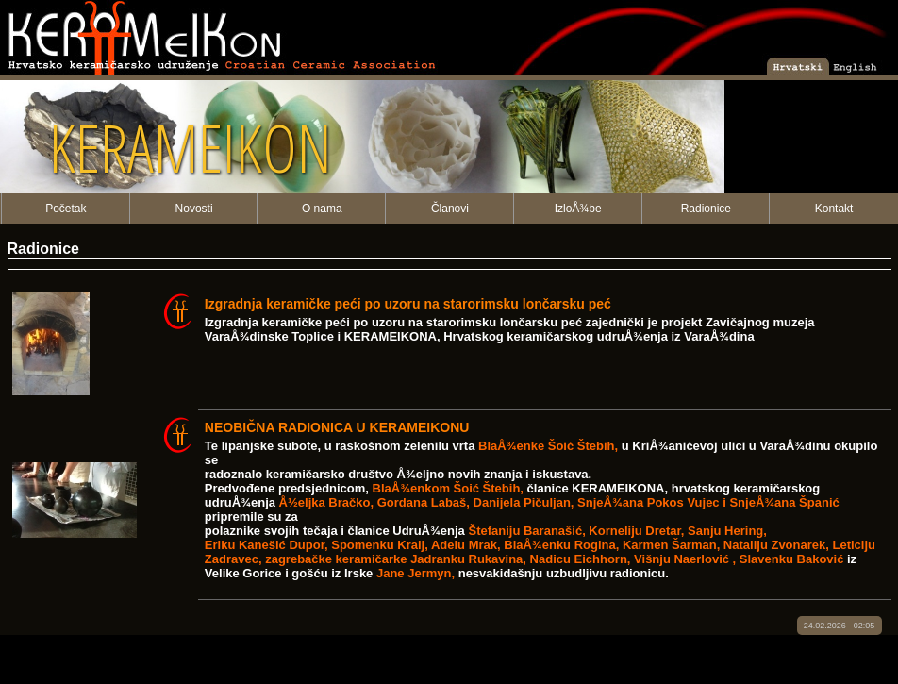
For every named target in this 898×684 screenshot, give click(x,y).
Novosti (194, 208)
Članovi (450, 208)
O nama (322, 208)
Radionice (706, 208)
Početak (65, 208)
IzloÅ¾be (578, 208)
